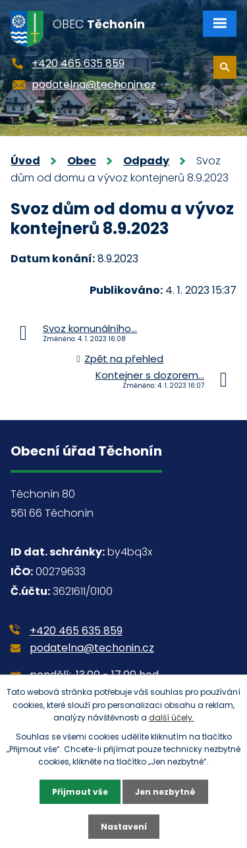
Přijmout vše (80, 791)
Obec (81, 160)
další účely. (171, 717)
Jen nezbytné (165, 791)
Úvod (25, 160)
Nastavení (124, 826)
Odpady (146, 160)
